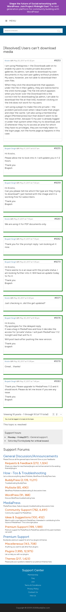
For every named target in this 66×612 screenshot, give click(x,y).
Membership (33, 575)
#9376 (57, 318)
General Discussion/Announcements (30, 456)
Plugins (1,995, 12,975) (19, 551)
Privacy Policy (33, 589)
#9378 (57, 361)
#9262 (57, 239)
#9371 (58, 298)
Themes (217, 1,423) (17, 558)
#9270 (57, 262)
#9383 (57, 381)
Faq (33, 578)
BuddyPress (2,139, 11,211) (21, 480)
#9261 (57, 219)
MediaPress (11, 503)
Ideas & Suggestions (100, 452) (24, 517)
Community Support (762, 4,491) (26, 510)
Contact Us (33, 592)
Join (33, 582)
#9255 (57, 148)
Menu (10, 20)
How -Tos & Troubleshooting (24, 473)
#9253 (57, 60)
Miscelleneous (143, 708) (20, 543)
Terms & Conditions (33, 585)
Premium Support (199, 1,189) (24, 527)
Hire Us (33, 596)
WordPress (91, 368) (17, 495)
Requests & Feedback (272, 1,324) (26, 463)
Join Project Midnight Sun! (32, 5)
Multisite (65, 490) (16, 487)
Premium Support (16, 537)
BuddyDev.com (43, 608)
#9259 (57, 183)
